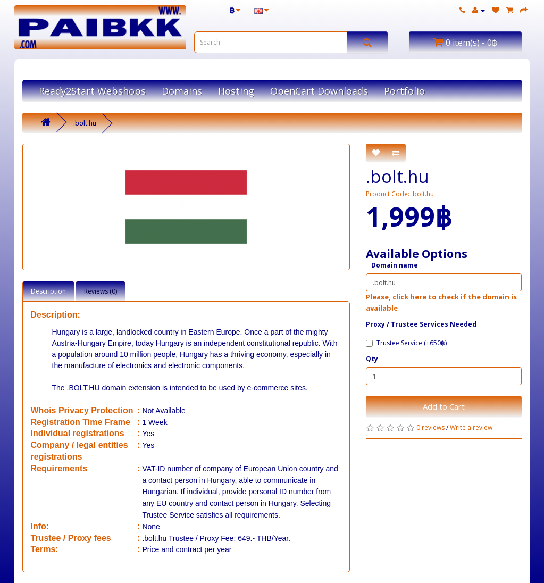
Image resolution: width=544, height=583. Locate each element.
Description (48, 291)
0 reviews (430, 427)
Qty (372, 358)
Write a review (471, 427)
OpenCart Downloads (319, 91)
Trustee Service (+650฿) (406, 342)
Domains (182, 91)
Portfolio (404, 91)
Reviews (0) (100, 291)
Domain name (394, 265)
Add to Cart (444, 406)
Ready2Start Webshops (92, 91)
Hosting (236, 91)
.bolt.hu (84, 123)
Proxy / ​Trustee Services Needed (421, 324)
